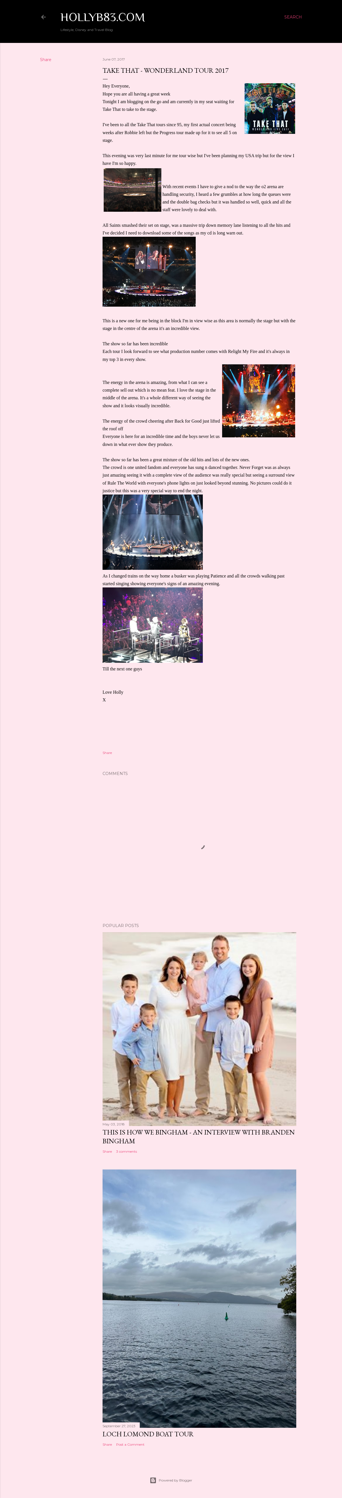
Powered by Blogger (171, 1480)
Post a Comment (130, 1444)
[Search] (293, 17)
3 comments (126, 1151)
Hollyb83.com (103, 17)
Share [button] (45, 59)
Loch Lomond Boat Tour (148, 1434)
